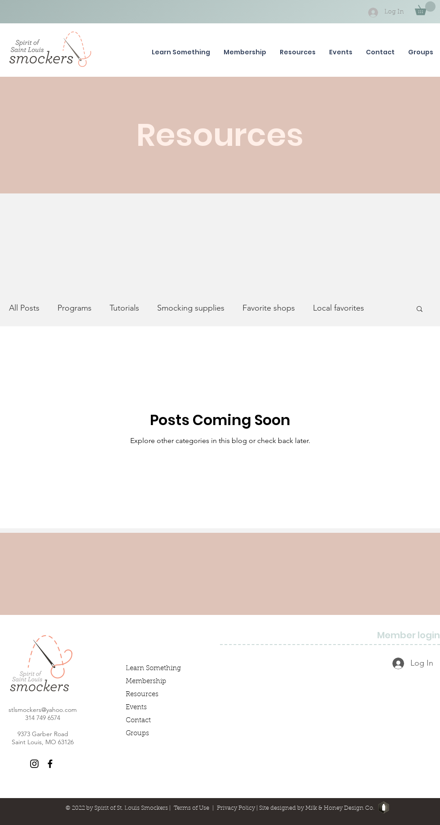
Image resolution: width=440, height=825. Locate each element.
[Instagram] (34, 763)
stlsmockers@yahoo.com (43, 710)
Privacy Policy (236, 808)
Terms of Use (191, 808)
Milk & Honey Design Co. (339, 808)
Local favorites (338, 308)
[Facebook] (50, 763)
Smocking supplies (190, 308)
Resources (142, 694)
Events (136, 707)
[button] (425, 8)
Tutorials (124, 308)
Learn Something (153, 668)
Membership (146, 681)
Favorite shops (268, 308)
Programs (74, 308)
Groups (137, 733)
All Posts (24, 308)
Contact (138, 720)
